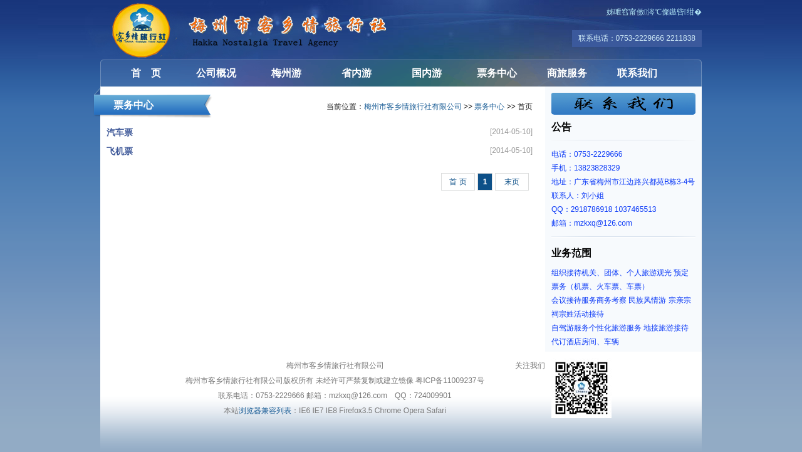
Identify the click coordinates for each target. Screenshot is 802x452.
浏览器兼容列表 (265, 410)
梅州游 (286, 73)
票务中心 (497, 73)
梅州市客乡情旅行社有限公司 (175, 30)
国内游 (427, 73)
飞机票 (120, 151)
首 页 (146, 73)
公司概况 (216, 73)
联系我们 (637, 73)
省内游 (356, 73)
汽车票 (120, 132)
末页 (511, 181)
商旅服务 (567, 73)
